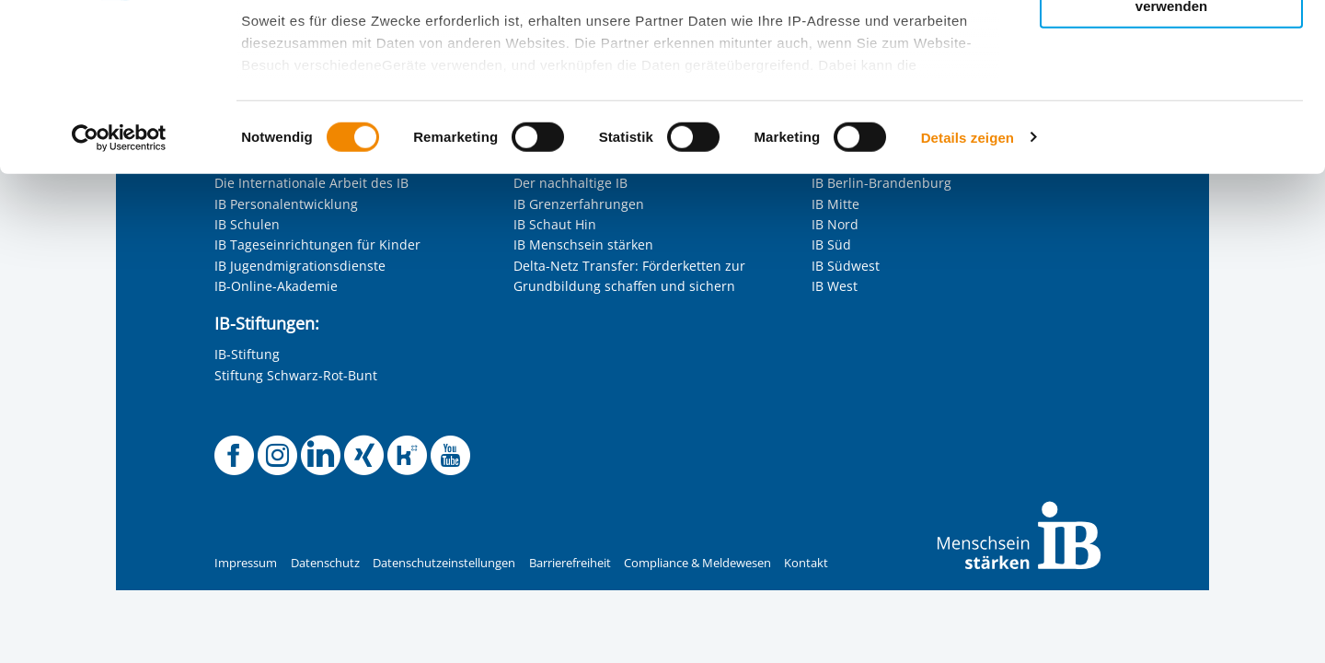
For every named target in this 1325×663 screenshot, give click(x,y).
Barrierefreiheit (570, 563)
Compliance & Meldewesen (697, 563)
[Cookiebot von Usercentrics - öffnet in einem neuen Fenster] (119, 294)
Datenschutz (325, 563)
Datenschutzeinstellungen (444, 563)
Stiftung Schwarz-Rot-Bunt (295, 375)
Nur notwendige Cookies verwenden (1171, 155)
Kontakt (806, 563)
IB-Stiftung (247, 354)
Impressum (245, 563)
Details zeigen (967, 294)
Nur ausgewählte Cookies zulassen (1171, 97)
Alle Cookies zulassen (1171, 44)
